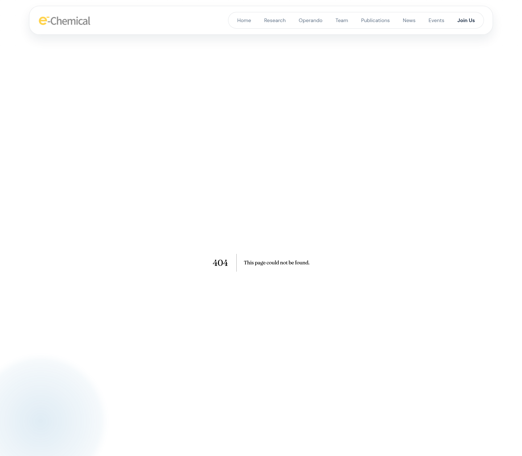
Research (275, 20)
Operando (310, 20)
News (409, 20)
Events (436, 20)
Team (342, 20)
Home (244, 20)
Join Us (466, 20)
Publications (375, 20)
